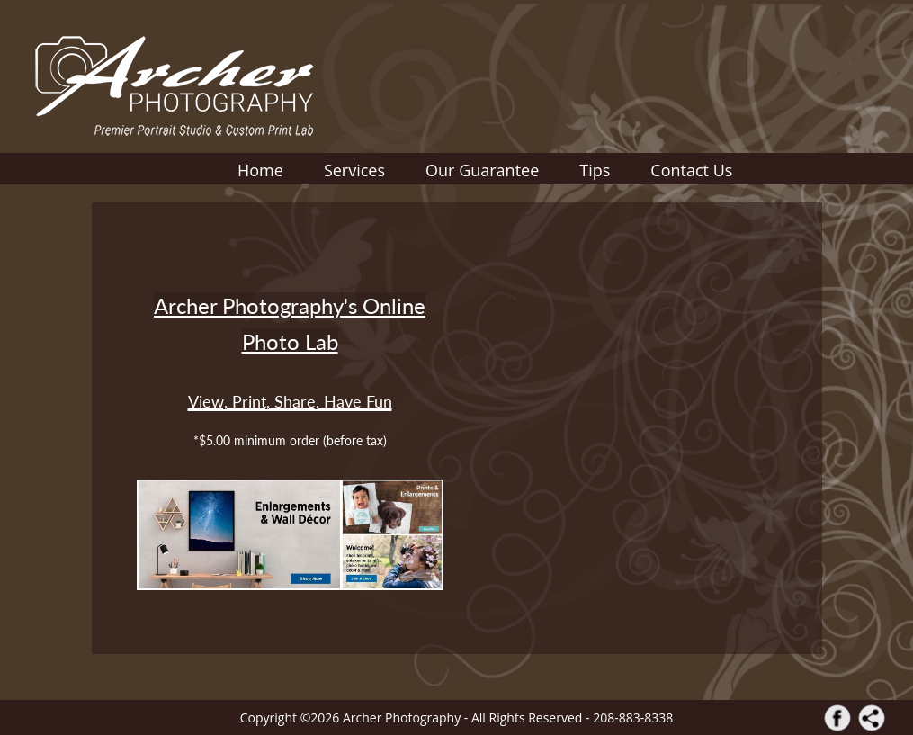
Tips (594, 170)
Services (354, 170)
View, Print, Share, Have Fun (290, 401)
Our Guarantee (482, 170)
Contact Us (691, 170)
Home (260, 170)
